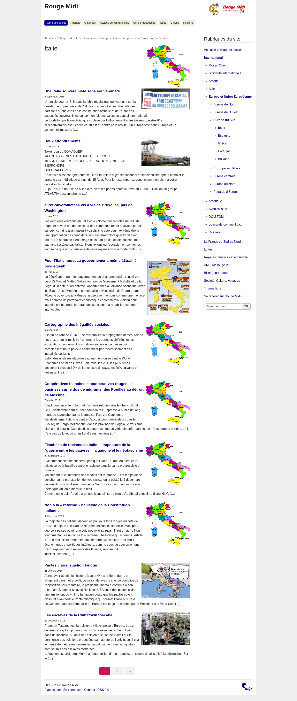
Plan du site (52, 689)
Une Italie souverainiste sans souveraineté (82, 91)
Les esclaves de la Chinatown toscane (78, 615)
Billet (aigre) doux (216, 272)
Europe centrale (224, 176)
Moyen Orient (218, 65)
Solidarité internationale (225, 73)
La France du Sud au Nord (222, 241)
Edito (163, 22)
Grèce (222, 143)
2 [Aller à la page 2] (117, 671)
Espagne (224, 135)
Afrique (214, 81)
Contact (89, 689)
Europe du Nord (224, 184)
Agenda (75, 22)
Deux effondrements (62, 141)
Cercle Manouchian (144, 22)
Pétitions (188, 22)
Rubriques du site (56, 22)
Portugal (224, 151)
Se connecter (72, 689)
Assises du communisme (114, 22)
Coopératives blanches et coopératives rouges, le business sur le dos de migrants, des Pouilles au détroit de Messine (94, 389)
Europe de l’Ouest (225, 112)
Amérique (215, 201)
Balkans (223, 159)
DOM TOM (216, 216)
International (89, 38)
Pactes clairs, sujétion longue (70, 565)
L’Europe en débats (226, 168)
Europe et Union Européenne (118, 38)
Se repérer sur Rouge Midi (222, 296)
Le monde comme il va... (226, 224)
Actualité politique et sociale (223, 49)
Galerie (175, 22)
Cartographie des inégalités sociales (76, 324)
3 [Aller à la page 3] (130, 671)
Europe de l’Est (224, 104)
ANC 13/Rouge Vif (216, 265)
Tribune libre (212, 288)
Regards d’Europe (226, 191)
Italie (221, 127)
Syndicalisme (218, 209)
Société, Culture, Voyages (222, 280)
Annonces (89, 22)
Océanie (214, 232)
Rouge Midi (61, 6)
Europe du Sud (149, 38)
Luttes (208, 249)
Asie (212, 88)
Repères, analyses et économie (226, 257)
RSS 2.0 (103, 689)
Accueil (48, 38)
